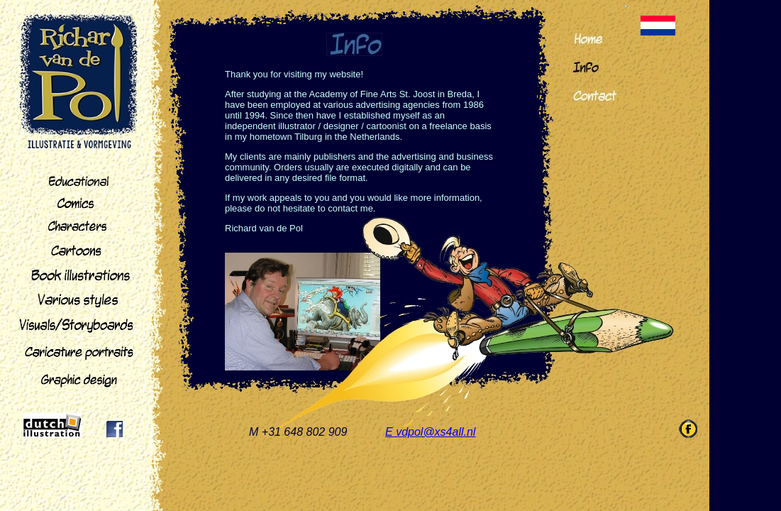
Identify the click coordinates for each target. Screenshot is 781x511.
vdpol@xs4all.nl (435, 432)
